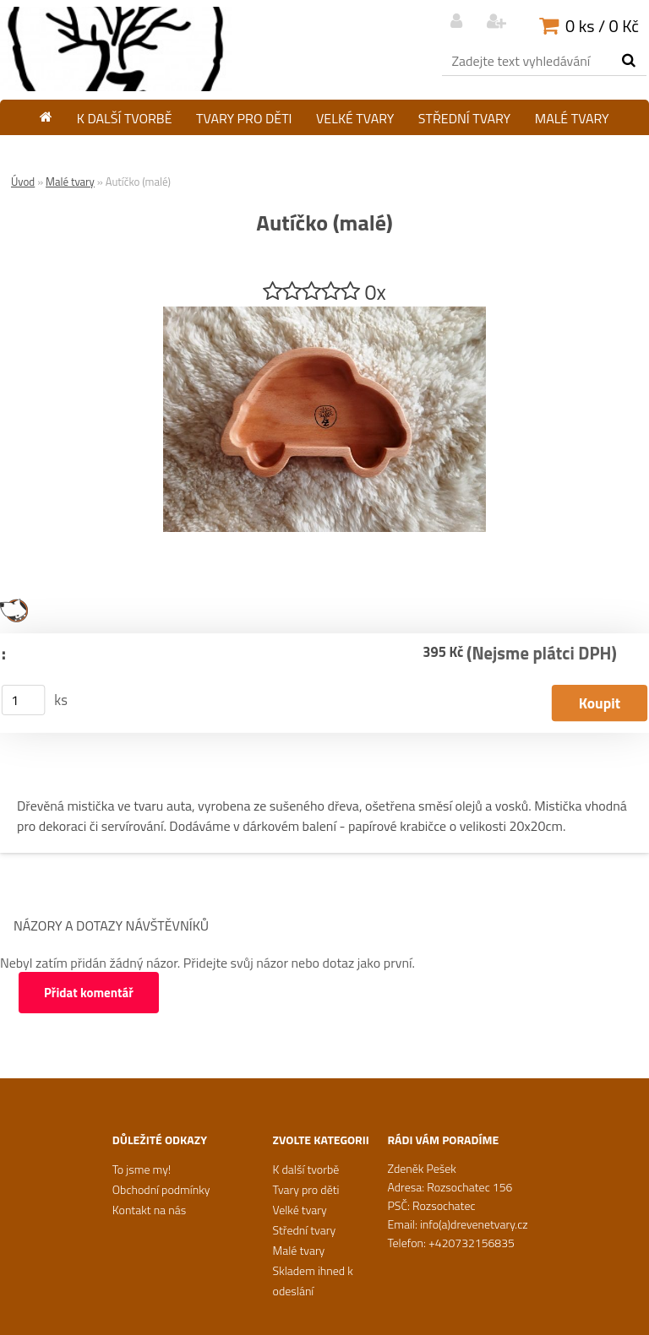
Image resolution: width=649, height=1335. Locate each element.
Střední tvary (464, 118)
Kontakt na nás (149, 1209)
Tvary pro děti (244, 118)
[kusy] (24, 700)
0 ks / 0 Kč (602, 26)
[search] (628, 61)
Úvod (23, 181)
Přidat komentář (89, 992)
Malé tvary (572, 118)
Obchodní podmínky (161, 1189)
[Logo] (116, 49)
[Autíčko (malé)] (324, 313)
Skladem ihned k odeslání (324, 149)
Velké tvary (355, 118)
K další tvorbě (124, 118)
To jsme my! (141, 1169)
